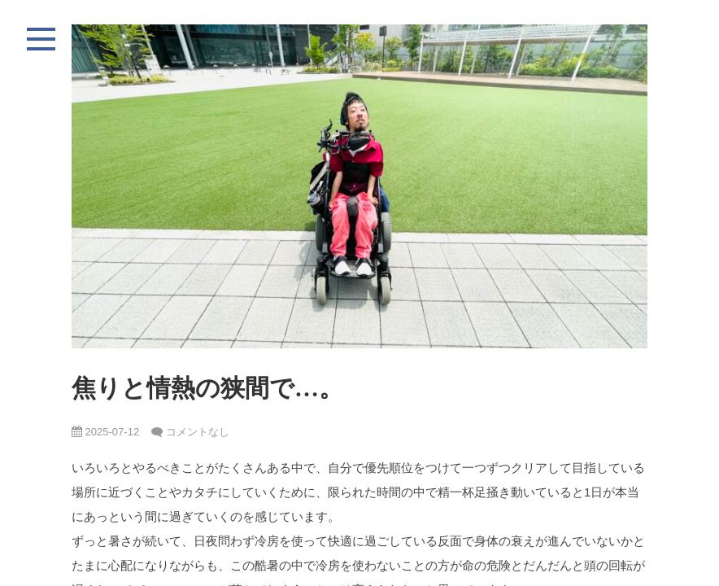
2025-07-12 (105, 432)
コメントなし (197, 432)
